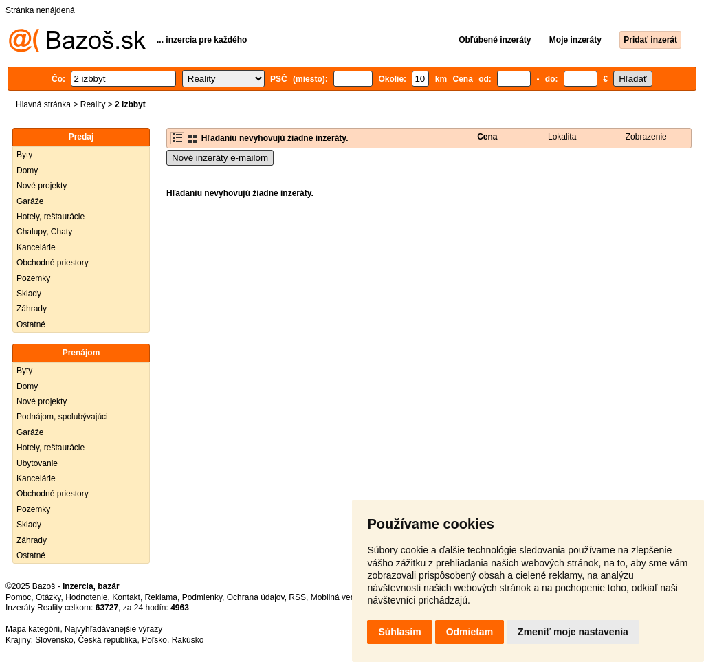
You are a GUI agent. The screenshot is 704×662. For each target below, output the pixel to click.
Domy (27, 170)
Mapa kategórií (33, 629)
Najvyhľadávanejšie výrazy (113, 629)
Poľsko (154, 640)
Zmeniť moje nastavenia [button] (573, 631)
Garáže (29, 201)
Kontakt (126, 597)
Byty (24, 154)
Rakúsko (188, 640)
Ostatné (30, 324)
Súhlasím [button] (399, 631)
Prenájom (81, 352)
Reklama (161, 597)
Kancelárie (36, 247)
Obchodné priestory (52, 262)
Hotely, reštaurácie (50, 216)
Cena (487, 137)
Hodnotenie (86, 597)
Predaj (81, 137)
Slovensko (54, 640)
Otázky (48, 597)
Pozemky (33, 278)
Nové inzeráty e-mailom (220, 158)
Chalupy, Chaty (44, 231)
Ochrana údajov (256, 597)
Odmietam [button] (469, 631)
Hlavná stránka (43, 104)
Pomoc (18, 597)
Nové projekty (41, 185)
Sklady (28, 293)
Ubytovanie (37, 463)
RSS (297, 597)
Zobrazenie (646, 137)
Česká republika (107, 640)
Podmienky (202, 597)
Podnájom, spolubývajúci (62, 416)
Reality (93, 104)
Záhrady (31, 308)
